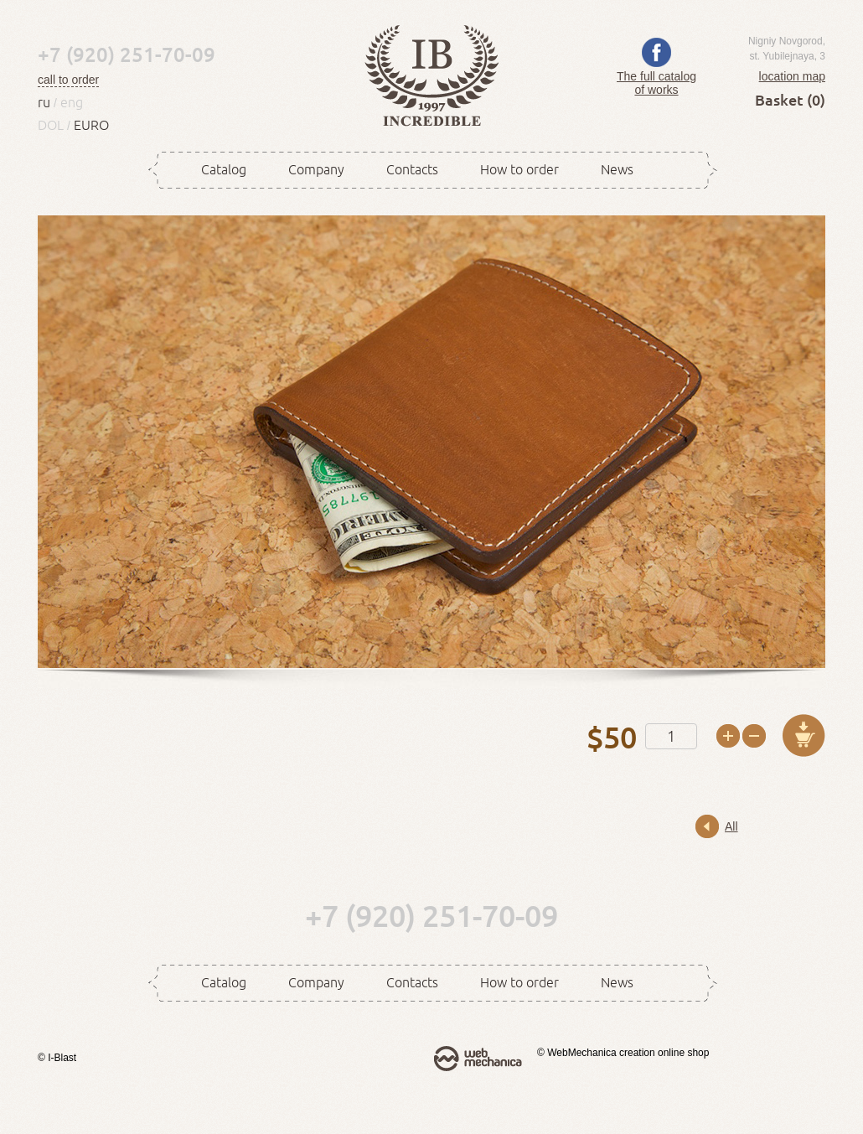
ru (44, 102)
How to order (519, 169)
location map (792, 76)
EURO (91, 124)
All (731, 826)
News (617, 169)
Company (316, 169)
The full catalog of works (656, 76)
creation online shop (664, 1053)
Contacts (412, 169)
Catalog (223, 169)
